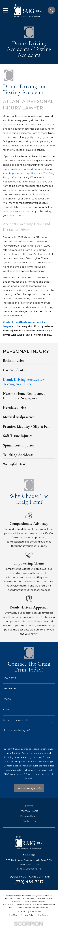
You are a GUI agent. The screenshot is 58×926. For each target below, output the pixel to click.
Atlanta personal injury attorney (21, 173)
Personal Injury (29, 815)
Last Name (9, 688)
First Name (9, 677)
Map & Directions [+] (29, 868)
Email (6, 709)
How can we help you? (16, 730)
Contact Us (29, 821)
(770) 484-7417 (29, 881)
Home (29, 805)
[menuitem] (29, 361)
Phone (7, 699)
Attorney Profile (29, 810)
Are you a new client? (15, 720)
